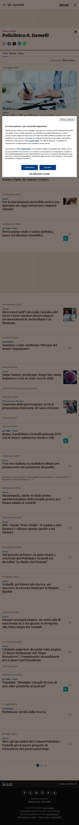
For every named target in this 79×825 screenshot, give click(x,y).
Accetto (47, 167)
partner (16, 151)
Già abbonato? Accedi (39, 173)
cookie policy (34, 141)
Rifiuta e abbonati (67, 119)
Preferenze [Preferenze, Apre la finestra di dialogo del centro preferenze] (29, 167)
